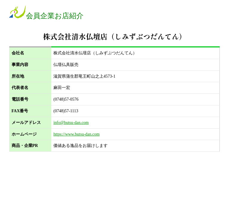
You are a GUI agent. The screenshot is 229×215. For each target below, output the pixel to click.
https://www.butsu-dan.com (76, 134)
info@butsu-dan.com (71, 122)
